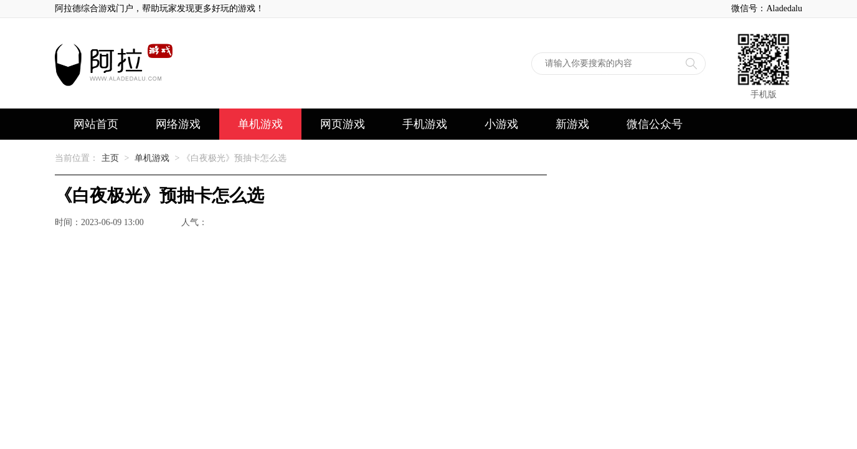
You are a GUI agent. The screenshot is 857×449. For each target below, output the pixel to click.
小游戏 (501, 124)
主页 (110, 158)
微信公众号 (655, 124)
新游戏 (572, 124)
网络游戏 (178, 124)
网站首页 (95, 124)
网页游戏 (342, 124)
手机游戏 (424, 124)
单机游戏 (260, 124)
